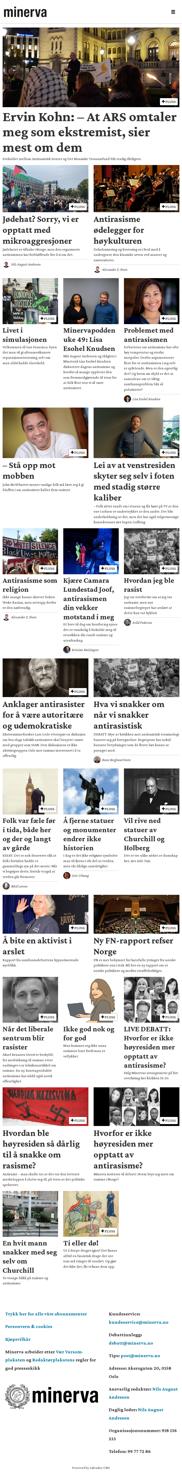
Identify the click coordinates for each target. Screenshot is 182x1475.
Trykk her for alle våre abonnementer (46, 1313)
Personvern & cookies (28, 1326)
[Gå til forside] (25, 12)
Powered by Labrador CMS (91, 1468)
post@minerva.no (140, 1355)
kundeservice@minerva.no (138, 1322)
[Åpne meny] (173, 12)
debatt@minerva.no (131, 1343)
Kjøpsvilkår (18, 1339)
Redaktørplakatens (53, 1359)
